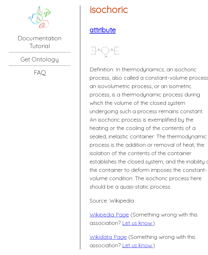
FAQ (40, 72)
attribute (103, 29)
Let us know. (137, 222)
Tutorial (39, 46)
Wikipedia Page (109, 214)
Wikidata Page (108, 236)
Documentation (40, 38)
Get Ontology (39, 59)
